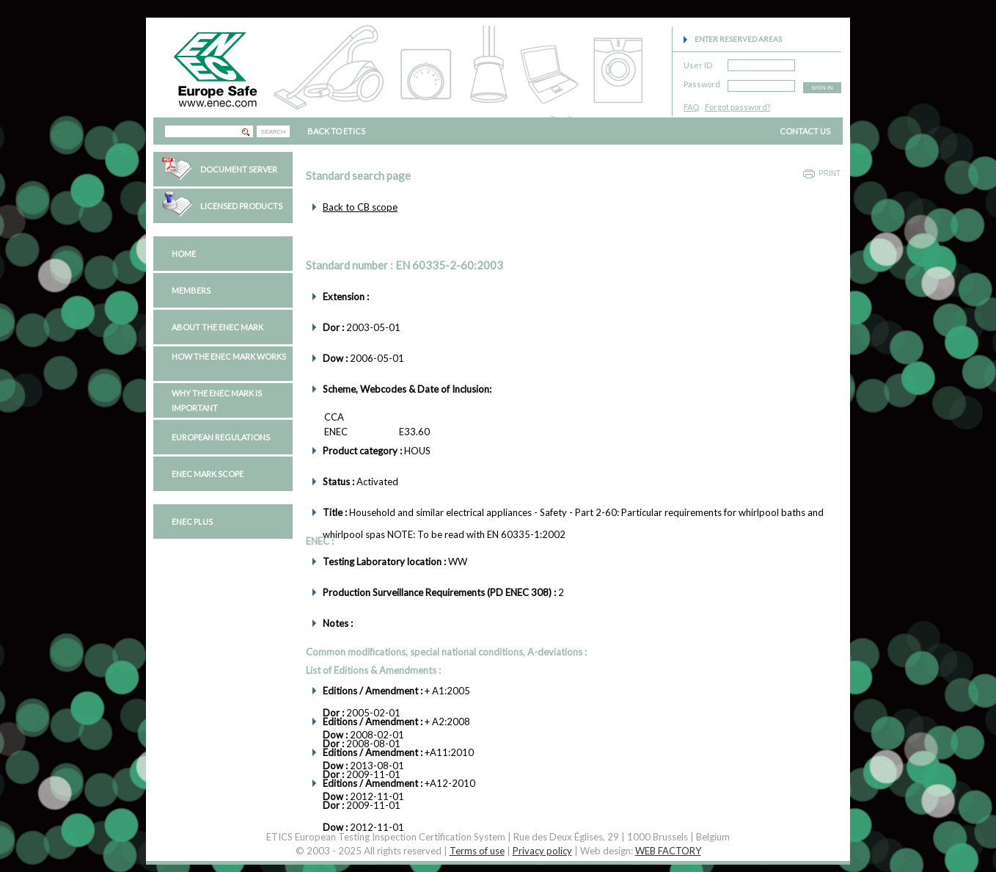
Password (702, 81)
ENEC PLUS (192, 521)
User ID (698, 62)
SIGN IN (822, 87)
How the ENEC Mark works (229, 356)
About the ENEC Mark (217, 327)
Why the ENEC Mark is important (217, 400)
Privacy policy (542, 851)
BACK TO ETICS (336, 131)
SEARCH (273, 131)
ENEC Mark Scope (207, 474)
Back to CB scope (360, 207)
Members (191, 290)
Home (184, 253)
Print (830, 174)
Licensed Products (241, 206)
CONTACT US (805, 131)
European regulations (221, 437)
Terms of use (477, 851)
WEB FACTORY (668, 851)
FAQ (691, 107)
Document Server (238, 169)
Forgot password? (737, 107)
